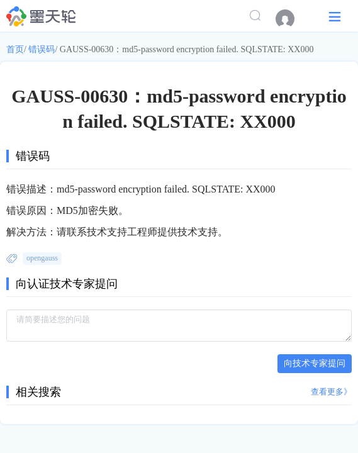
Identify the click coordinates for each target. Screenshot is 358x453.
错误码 (41, 49)
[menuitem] (291, 19)
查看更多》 (331, 391)
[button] (334, 16)
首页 (15, 49)
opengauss (42, 258)
